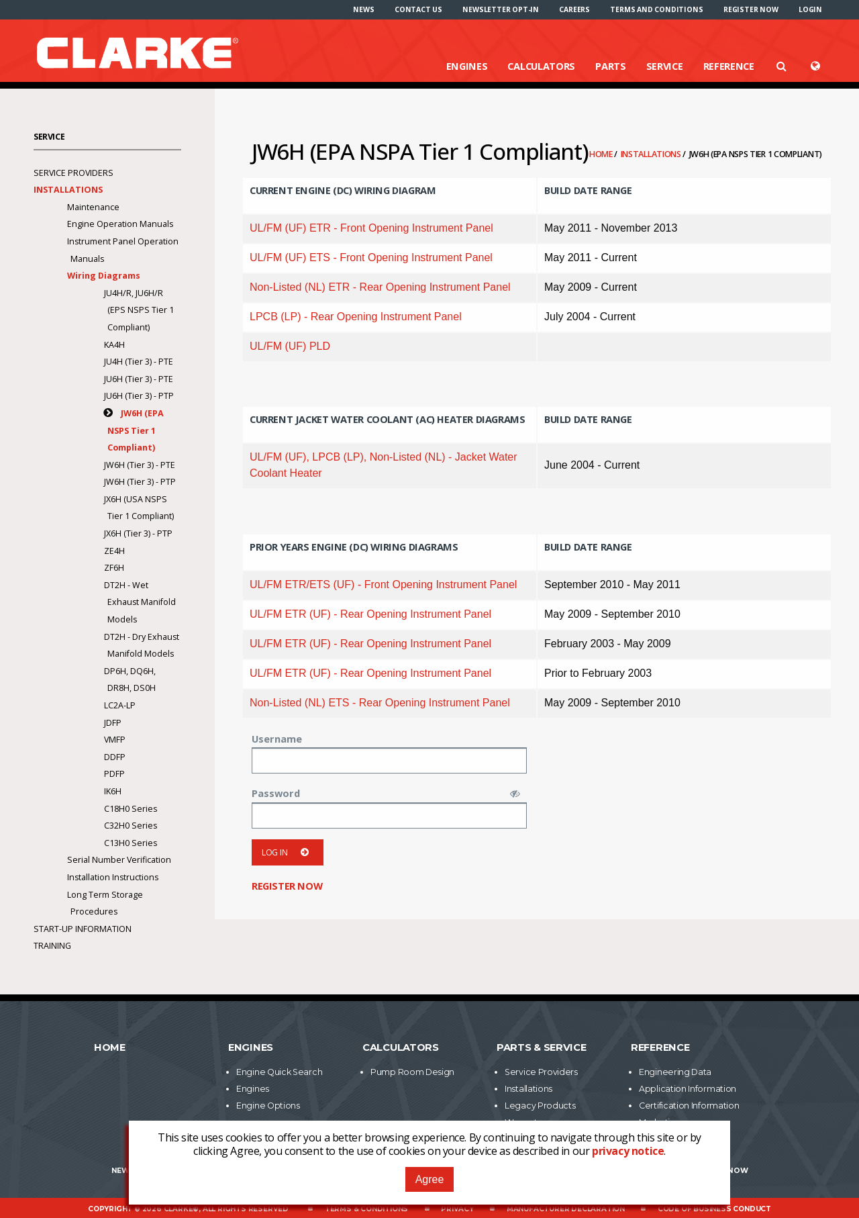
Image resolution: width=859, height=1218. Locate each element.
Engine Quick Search (279, 1072)
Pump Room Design (412, 1072)
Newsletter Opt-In (500, 9)
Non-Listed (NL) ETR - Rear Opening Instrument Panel (380, 287)
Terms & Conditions (366, 1209)
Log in (287, 852)
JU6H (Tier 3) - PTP (139, 396)
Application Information (687, 1089)
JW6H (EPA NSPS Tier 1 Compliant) (135, 430)
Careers (574, 9)
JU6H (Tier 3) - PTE (138, 379)
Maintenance (93, 207)
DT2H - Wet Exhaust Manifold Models (140, 602)
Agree (429, 1179)
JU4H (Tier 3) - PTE (138, 361)
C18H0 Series (130, 808)
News (363, 9)
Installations (652, 154)
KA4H (114, 344)
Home (602, 154)
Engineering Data (675, 1072)
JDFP (112, 723)
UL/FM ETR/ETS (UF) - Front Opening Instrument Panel (383, 584)
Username (277, 738)
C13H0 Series (130, 843)
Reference (728, 66)
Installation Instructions (112, 877)
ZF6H (114, 567)
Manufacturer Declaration (566, 1209)
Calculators (541, 66)
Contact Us (418, 9)
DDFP (114, 757)
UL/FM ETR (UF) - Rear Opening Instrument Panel (370, 614)
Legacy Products (540, 1105)
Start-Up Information (83, 929)
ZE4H (114, 551)
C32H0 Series (130, 825)
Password (276, 793)
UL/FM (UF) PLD (290, 346)
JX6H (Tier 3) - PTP (138, 533)
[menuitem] (363, 9)
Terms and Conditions (656, 9)
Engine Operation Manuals (120, 224)
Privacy (457, 1209)
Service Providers (73, 173)
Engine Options (268, 1105)
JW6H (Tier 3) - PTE (139, 465)
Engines (467, 66)
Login (810, 9)
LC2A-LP (120, 705)
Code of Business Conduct (714, 1209)
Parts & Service (542, 1047)
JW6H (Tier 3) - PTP (140, 481)
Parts (610, 66)
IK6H (112, 791)
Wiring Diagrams (103, 275)
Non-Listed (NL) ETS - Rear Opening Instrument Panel (380, 702)
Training (52, 945)
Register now (750, 9)
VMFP (114, 739)
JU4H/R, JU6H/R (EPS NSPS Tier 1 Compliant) (139, 310)
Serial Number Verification (119, 859)
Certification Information (689, 1105)
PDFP (114, 774)
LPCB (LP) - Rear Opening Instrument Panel (356, 316)
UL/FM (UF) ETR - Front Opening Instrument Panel (371, 228)
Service (664, 66)
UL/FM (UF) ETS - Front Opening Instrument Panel (371, 257)
